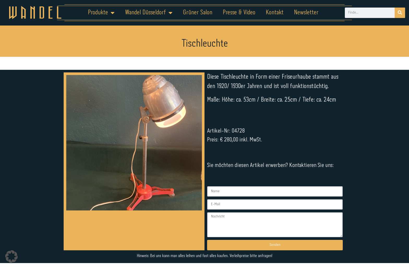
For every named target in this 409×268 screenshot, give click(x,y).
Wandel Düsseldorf (148, 12)
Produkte (101, 12)
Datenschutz (208, 251)
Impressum (173, 251)
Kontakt (275, 12)
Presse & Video (239, 12)
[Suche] (400, 13)
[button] (11, 256)
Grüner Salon (197, 12)
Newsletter (306, 12)
